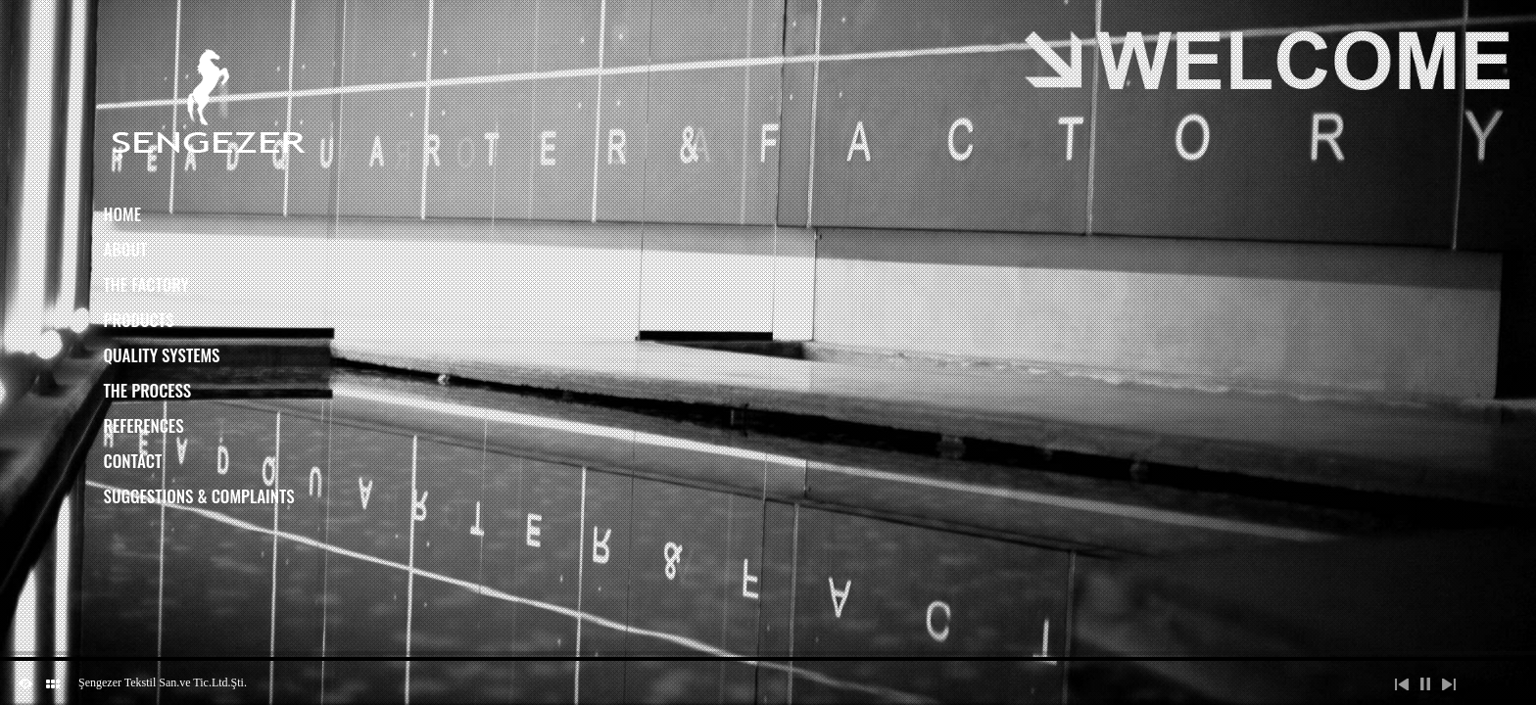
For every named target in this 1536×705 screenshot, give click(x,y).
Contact (133, 460)
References (144, 425)
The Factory (146, 284)
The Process (148, 390)
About (126, 249)
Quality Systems (162, 355)
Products (139, 319)
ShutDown (25, 683)
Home (122, 214)
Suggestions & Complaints (199, 496)
